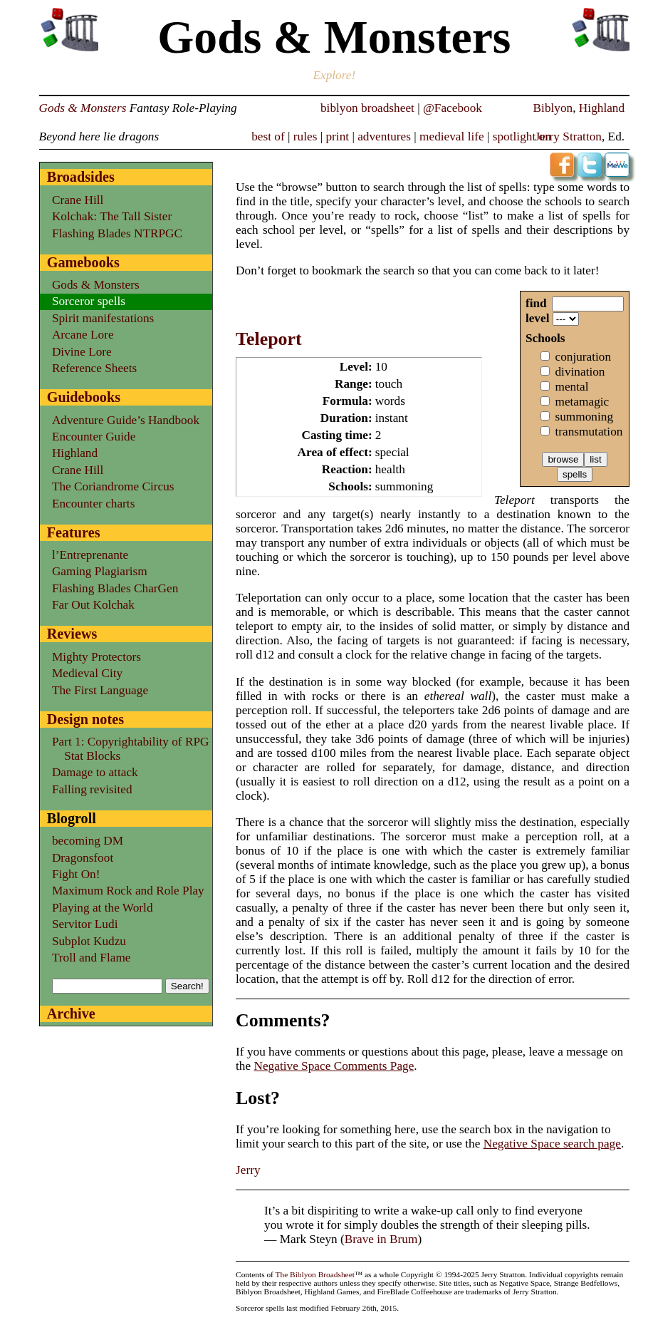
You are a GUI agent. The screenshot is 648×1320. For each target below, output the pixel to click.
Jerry (248, 1170)
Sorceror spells (88, 301)
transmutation (588, 431)
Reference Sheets (94, 368)
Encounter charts (93, 503)
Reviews (72, 633)
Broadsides (81, 177)
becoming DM (87, 840)
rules (305, 136)
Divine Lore (82, 352)
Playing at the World (102, 907)
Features (73, 532)
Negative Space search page (552, 1143)
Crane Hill (77, 200)
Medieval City (87, 673)
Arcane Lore (83, 334)
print (337, 136)
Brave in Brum (381, 1239)
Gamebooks (83, 262)
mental (571, 386)
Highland (602, 108)
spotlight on (522, 136)
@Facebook (452, 108)
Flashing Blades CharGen (115, 588)
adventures (384, 136)
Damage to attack (95, 772)
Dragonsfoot (82, 858)
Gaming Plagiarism (99, 571)
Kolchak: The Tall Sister (112, 216)
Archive (71, 1013)
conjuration (583, 356)
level (538, 318)
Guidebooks (83, 397)
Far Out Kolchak (93, 605)
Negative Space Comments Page (334, 1066)
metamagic (582, 401)
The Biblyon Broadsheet (315, 1274)
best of (268, 136)
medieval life (451, 136)
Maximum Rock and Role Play (128, 890)
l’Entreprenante (90, 555)
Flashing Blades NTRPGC (117, 233)
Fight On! (76, 874)
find (536, 303)
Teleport (269, 339)
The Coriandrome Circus (113, 486)
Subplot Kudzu (89, 941)
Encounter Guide (93, 436)
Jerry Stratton (568, 136)
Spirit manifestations (103, 318)
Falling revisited (92, 789)
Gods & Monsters (83, 108)
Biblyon (553, 108)
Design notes (85, 719)
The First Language (100, 690)
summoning (584, 416)
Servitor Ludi (85, 924)
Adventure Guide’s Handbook (125, 420)
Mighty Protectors (96, 657)
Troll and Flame (91, 957)
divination (580, 371)
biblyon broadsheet (367, 108)
